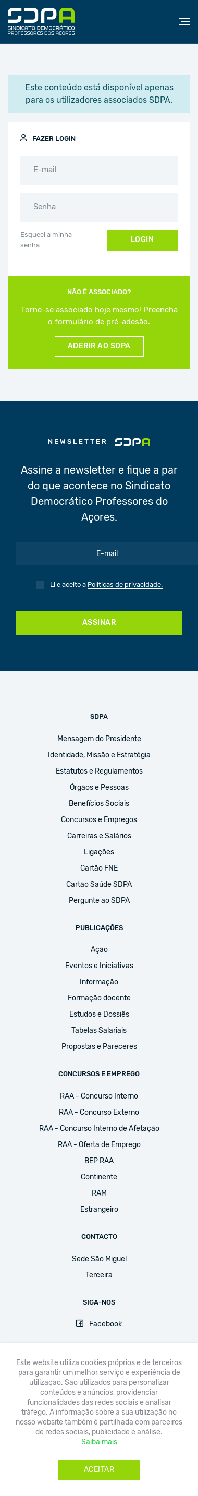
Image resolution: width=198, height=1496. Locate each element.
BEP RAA (99, 1161)
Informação (99, 982)
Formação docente (99, 998)
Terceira (99, 1275)
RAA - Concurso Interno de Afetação (99, 1128)
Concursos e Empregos (99, 820)
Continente (99, 1177)
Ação (99, 950)
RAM (99, 1193)
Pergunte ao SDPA (99, 900)
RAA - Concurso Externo (99, 1112)
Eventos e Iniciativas (99, 966)
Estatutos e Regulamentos (99, 771)
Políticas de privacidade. (125, 585)
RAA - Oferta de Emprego (99, 1145)
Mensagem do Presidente (99, 739)
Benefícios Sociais (99, 803)
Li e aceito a (106, 585)
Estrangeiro (99, 1209)
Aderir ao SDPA (99, 346)
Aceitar (99, 1470)
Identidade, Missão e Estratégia (99, 755)
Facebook (99, 1324)
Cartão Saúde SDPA (99, 884)
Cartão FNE (99, 868)
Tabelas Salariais (99, 1030)
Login (142, 240)
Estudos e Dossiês (99, 1014)
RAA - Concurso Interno (99, 1096)
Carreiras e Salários (99, 836)
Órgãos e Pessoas (99, 787)
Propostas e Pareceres (99, 1047)
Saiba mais (99, 1442)
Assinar (99, 622)
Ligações (99, 852)
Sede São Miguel (99, 1259)
